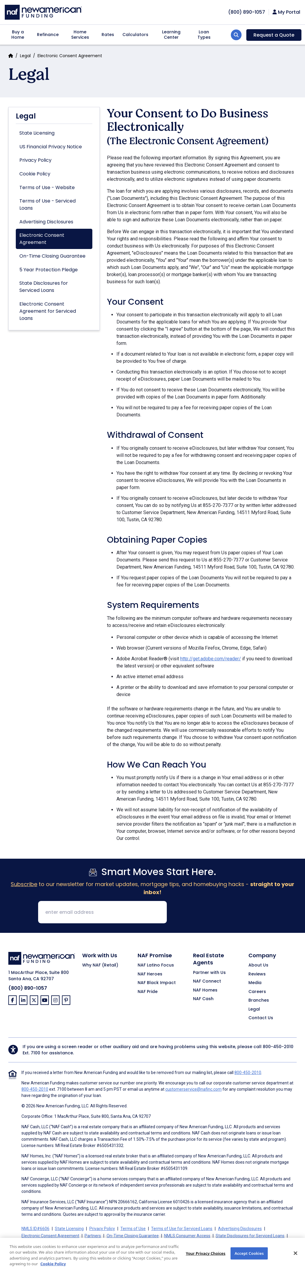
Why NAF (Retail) (100, 965)
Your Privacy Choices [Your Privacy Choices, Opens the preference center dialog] (205, 1259)
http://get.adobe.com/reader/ (210, 659)
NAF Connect (207, 981)
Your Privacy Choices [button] (164, 1243)
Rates (108, 35)
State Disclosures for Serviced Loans (43, 287)
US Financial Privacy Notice (50, 146)
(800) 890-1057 (27, 988)
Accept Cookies (249, 1259)
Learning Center (171, 34)
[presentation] (217, 912)
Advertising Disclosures (46, 221)
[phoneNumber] (246, 12)
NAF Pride (148, 991)
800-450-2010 (278, 1047)
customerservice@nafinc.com (193, 1089)
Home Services (80, 34)
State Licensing (37, 133)
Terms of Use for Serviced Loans (181, 1228)
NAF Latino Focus (156, 965)
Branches (258, 1000)
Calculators (135, 35)
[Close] (295, 1259)
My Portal (286, 12)
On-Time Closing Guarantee (52, 256)
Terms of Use (133, 1228)
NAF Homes (205, 990)
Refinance (48, 35)
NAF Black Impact (157, 983)
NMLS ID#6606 (35, 1228)
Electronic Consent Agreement (41, 239)
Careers (257, 991)
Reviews (257, 974)
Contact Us (260, 1018)
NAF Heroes (150, 974)
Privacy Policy (35, 160)
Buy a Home (17, 34)
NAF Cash (203, 999)
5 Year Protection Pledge (48, 269)
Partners (93, 1235)
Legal (25, 56)
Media (255, 983)
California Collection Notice (77, 1243)
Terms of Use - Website (47, 187)
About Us (258, 965)
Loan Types (204, 34)
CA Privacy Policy (124, 1243)
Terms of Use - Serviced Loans (47, 204)
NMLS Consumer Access (187, 1235)
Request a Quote (273, 35)
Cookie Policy (34, 173)
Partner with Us (209, 972)
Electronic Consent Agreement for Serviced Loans (47, 311)
